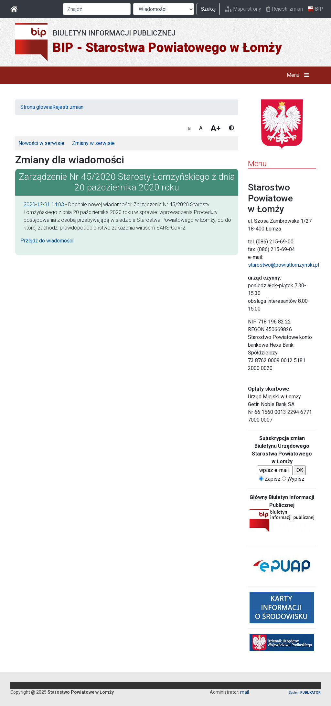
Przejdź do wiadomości (46, 241)
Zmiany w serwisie (93, 143)
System (305, 692)
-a (188, 128)
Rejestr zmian (284, 9)
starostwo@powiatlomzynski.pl (283, 265)
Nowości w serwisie (41, 143)
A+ (215, 128)
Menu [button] (299, 75)
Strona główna (36, 107)
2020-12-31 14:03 (44, 204)
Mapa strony (243, 9)
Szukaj (208, 9)
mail (244, 692)
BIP (315, 9)
